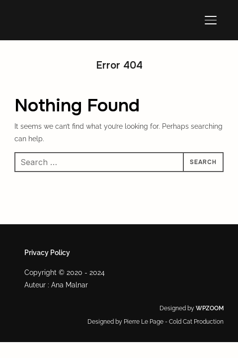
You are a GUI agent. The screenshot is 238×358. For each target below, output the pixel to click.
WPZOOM (210, 308)
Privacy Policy (47, 253)
